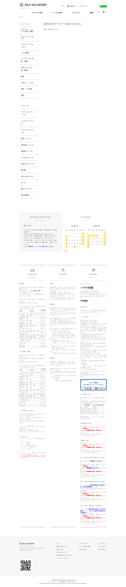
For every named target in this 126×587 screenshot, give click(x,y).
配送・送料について (62, 546)
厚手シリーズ (25, 139)
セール (23, 182)
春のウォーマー (26, 189)
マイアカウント (83, 6)
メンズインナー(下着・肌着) (27, 60)
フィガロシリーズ (27, 157)
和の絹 (23, 170)
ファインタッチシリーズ (27, 113)
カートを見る (102, 546)
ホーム (20, 17)
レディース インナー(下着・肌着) (27, 30)
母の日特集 (25, 195)
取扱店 (92, 12)
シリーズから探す (57, 12)
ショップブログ (83, 543)
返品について (60, 549)
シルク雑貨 (25, 53)
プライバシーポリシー (63, 558)
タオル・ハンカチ (27, 83)
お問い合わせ (102, 549)
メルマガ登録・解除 (84, 546)
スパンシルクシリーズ (27, 131)
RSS (80, 549)
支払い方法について (62, 552)
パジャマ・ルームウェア (27, 45)
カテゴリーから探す (37, 12)
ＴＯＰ (62, 6)
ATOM (84, 549)
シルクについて (76, 12)
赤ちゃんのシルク (27, 176)
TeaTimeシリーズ (27, 145)
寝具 (22, 76)
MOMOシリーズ (26, 151)
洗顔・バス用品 (26, 89)
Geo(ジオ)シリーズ (27, 164)
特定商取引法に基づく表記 (64, 555)
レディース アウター (27, 37)
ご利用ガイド (71, 6)
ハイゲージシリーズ (27, 122)
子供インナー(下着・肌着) (27, 69)
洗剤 (22, 95)
